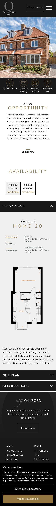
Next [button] (51, 47)
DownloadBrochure (35, 86)
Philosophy (12, 459)
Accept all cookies (28, 499)
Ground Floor (11, 237)
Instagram (41, 459)
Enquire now (28, 151)
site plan (28, 375)
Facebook (41, 451)
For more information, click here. (29, 480)
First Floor (10, 244)
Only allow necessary (28, 489)
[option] (28, 47)
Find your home (35, 8)
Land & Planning (14, 455)
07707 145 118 (10, 88)
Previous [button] (5, 47)
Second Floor (12, 250)
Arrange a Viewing (23, 86)
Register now (28, 428)
